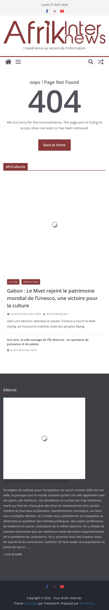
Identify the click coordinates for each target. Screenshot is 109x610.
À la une (13, 281)
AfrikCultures (30, 281)
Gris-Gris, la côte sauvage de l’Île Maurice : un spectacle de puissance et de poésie (48, 342)
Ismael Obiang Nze (57, 314)
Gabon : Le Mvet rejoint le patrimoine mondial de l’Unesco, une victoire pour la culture (52, 298)
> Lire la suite (12, 554)
